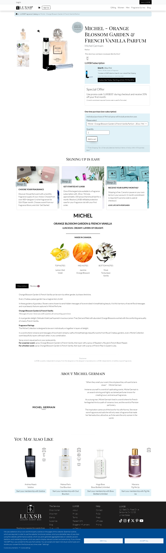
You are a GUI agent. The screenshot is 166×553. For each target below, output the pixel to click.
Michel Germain (94, 45)
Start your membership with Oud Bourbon (66, 492)
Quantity (90, 129)
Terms (75, 517)
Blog (149, 7)
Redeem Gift (78, 521)
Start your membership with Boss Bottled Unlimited (100, 492)
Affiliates (99, 521)
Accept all (144, 541)
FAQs (98, 514)
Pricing (98, 524)
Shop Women (54, 510)
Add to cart (92, 139)
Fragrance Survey (138, 7)
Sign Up (46, 8)
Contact (99, 510)
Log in (18, 2)
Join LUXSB (145, 2)
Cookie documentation (11, 548)
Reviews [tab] (35, 286)
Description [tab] (22, 286)
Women (121, 7)
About (75, 510)
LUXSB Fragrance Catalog (29, 14)
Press (98, 517)
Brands (52, 517)
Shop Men (53, 514)
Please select (91, 120)
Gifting (113, 7)
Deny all (103, 541)
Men (128, 7)
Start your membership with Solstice (30, 491)
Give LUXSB (54, 528)
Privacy (75, 514)
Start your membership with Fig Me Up (135, 492)
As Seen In (77, 528)
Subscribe (53, 521)
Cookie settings (25, 548)
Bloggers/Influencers (81, 524)
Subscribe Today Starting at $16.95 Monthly (116, 80)
